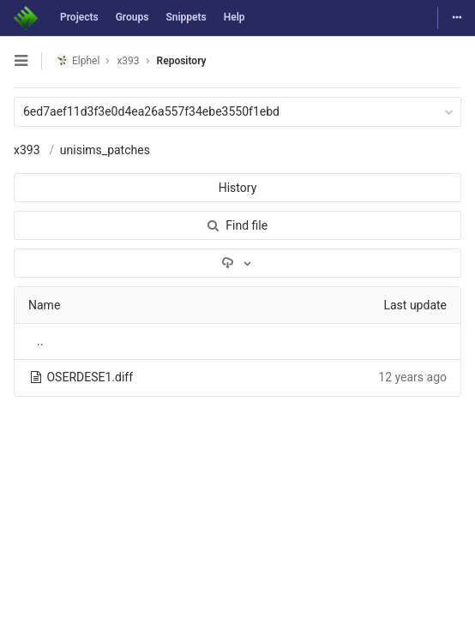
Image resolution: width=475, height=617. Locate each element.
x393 (27, 150)
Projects (79, 17)
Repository (182, 61)
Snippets (185, 17)
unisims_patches (105, 150)
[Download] (237, 263)
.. (40, 341)
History (238, 188)
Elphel (77, 60)
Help (234, 17)
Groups (132, 17)
